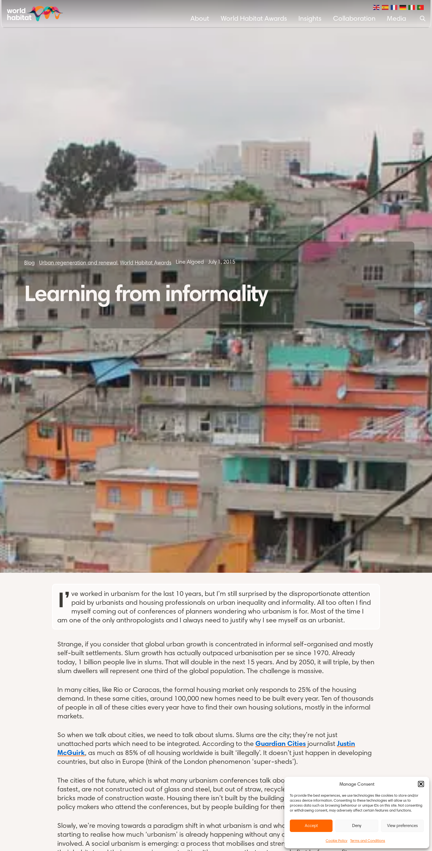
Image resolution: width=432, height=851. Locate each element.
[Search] (422, 18)
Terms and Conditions (367, 840)
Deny (356, 825)
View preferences (402, 825)
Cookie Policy (336, 840)
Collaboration (354, 18)
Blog (29, 262)
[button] (421, 784)
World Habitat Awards (254, 18)
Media (396, 18)
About (199, 18)
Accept (311, 825)
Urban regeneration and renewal (78, 262)
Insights (310, 18)
